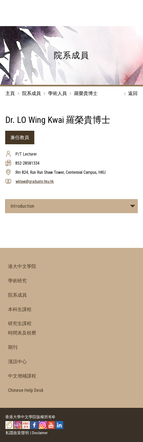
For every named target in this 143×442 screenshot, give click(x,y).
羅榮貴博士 (86, 93)
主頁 (10, 93)
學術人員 (57, 93)
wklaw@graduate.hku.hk (35, 181)
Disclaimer (40, 433)
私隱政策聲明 (17, 433)
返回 (129, 94)
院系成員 (31, 93)
